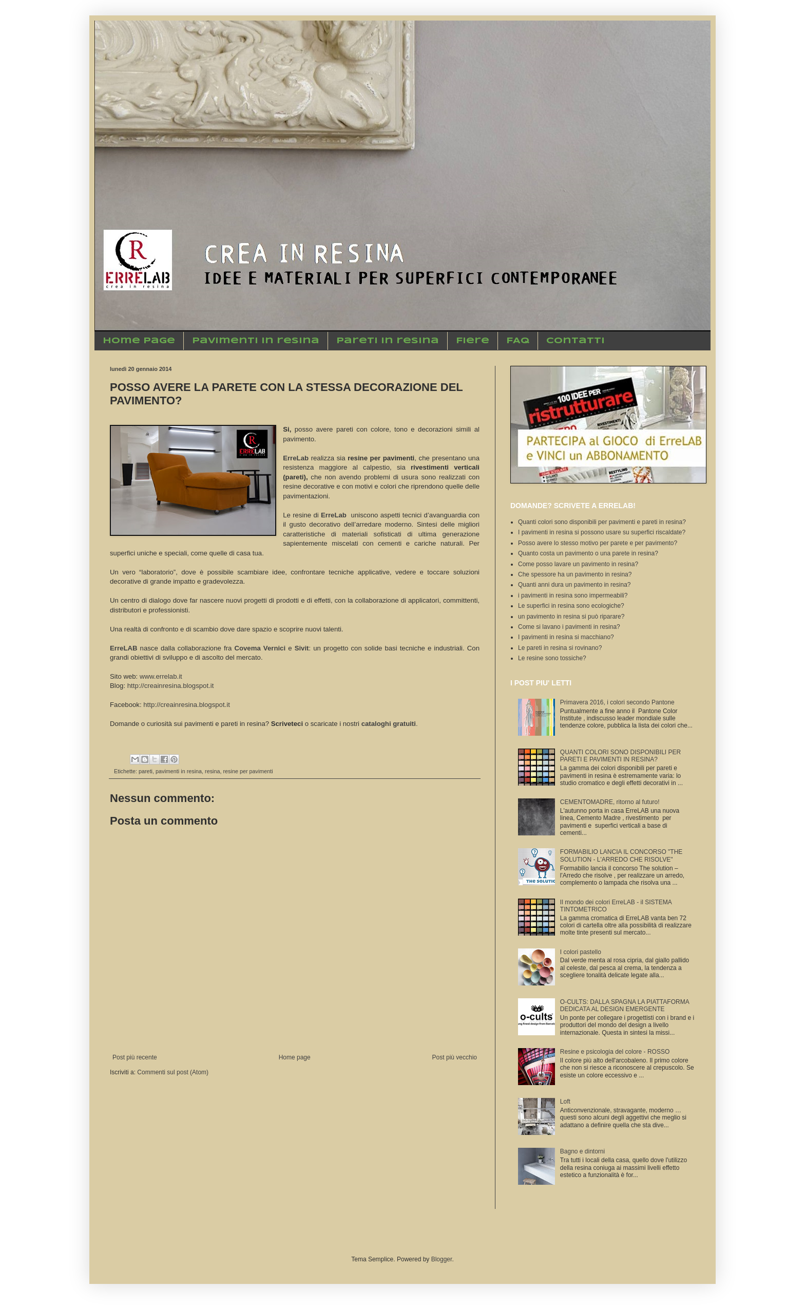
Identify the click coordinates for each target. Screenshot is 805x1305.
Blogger (441, 1259)
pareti (145, 771)
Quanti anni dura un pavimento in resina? (574, 584)
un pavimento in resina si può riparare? (571, 616)
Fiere (472, 341)
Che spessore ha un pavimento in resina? (574, 574)
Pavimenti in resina (255, 341)
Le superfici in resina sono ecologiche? (571, 605)
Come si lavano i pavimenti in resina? (569, 626)
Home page (295, 1057)
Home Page (139, 341)
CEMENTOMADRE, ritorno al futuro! (610, 802)
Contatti (575, 341)
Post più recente (134, 1057)
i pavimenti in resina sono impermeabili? (572, 595)
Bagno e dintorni (582, 1151)
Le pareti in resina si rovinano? (560, 647)
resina (212, 771)
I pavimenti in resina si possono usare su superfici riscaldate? (601, 532)
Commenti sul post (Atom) (172, 1072)
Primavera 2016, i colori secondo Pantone (617, 702)
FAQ (517, 341)
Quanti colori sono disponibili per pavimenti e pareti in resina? (602, 522)
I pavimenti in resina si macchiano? (566, 637)
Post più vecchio (454, 1057)
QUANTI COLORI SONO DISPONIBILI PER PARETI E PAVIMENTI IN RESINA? (620, 756)
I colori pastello (580, 952)
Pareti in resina (387, 341)
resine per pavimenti (248, 771)
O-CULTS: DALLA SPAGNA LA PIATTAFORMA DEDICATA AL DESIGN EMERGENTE (624, 1005)
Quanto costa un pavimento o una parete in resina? (588, 553)
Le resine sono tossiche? (552, 658)
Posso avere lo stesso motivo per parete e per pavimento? (597, 543)
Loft (565, 1101)
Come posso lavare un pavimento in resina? (578, 564)
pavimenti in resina (179, 771)
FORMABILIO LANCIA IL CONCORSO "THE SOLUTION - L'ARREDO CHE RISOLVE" (621, 855)
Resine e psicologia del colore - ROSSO (614, 1051)
